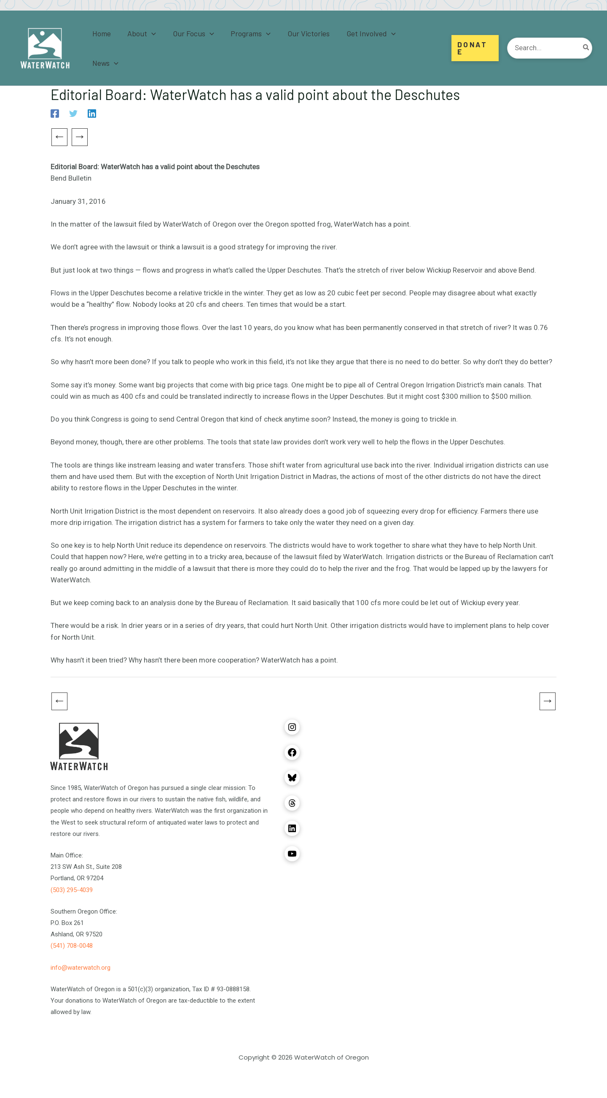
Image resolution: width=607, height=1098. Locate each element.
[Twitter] (73, 113)
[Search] (586, 48)
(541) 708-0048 (72, 945)
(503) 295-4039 (72, 890)
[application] (155, 48)
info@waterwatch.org (80, 967)
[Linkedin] (92, 113)
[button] (475, 48)
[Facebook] (55, 113)
